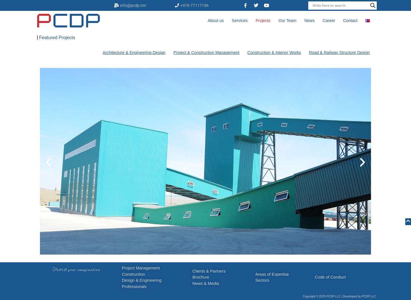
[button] (48, 162)
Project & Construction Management (206, 52)
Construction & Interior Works (274, 52)
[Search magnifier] (373, 5)
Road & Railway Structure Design (339, 52)
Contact (350, 20)
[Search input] (340, 5)
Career (329, 20)
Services (239, 20)
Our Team (287, 20)
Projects (263, 20)
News (309, 20)
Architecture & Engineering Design (134, 52)
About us (216, 20)
